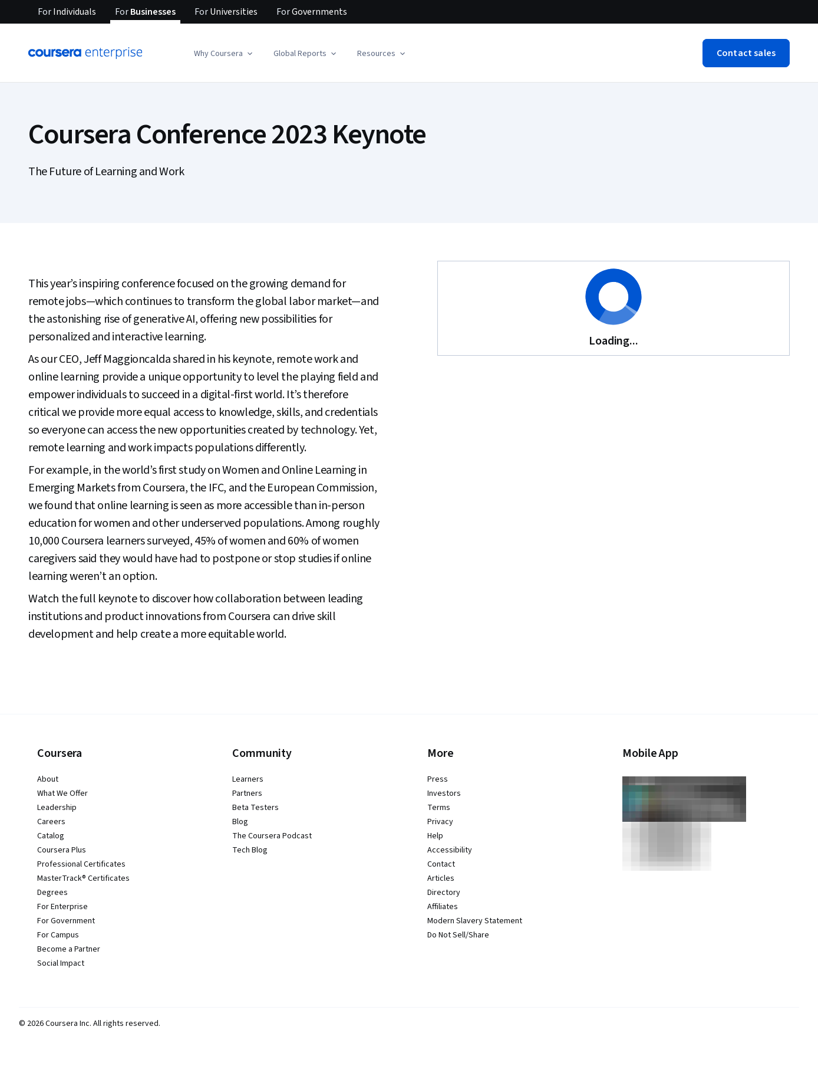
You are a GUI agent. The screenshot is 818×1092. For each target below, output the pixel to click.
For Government (66, 921)
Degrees (52, 892)
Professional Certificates (81, 864)
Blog (240, 822)
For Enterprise (62, 907)
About (47, 779)
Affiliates (442, 907)
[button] (224, 53)
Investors (444, 793)
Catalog (50, 836)
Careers (51, 822)
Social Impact (60, 963)
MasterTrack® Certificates (83, 878)
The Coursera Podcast (272, 836)
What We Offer (62, 793)
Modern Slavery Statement (474, 921)
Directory (443, 892)
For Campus (58, 935)
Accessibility (449, 850)
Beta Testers (255, 808)
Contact (441, 864)
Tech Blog (250, 850)
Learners (247, 779)
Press (437, 779)
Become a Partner (68, 949)
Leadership (57, 808)
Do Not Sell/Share (458, 935)
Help (435, 836)
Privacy (440, 822)
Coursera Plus (61, 850)
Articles (440, 878)
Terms (438, 808)
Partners (247, 793)
